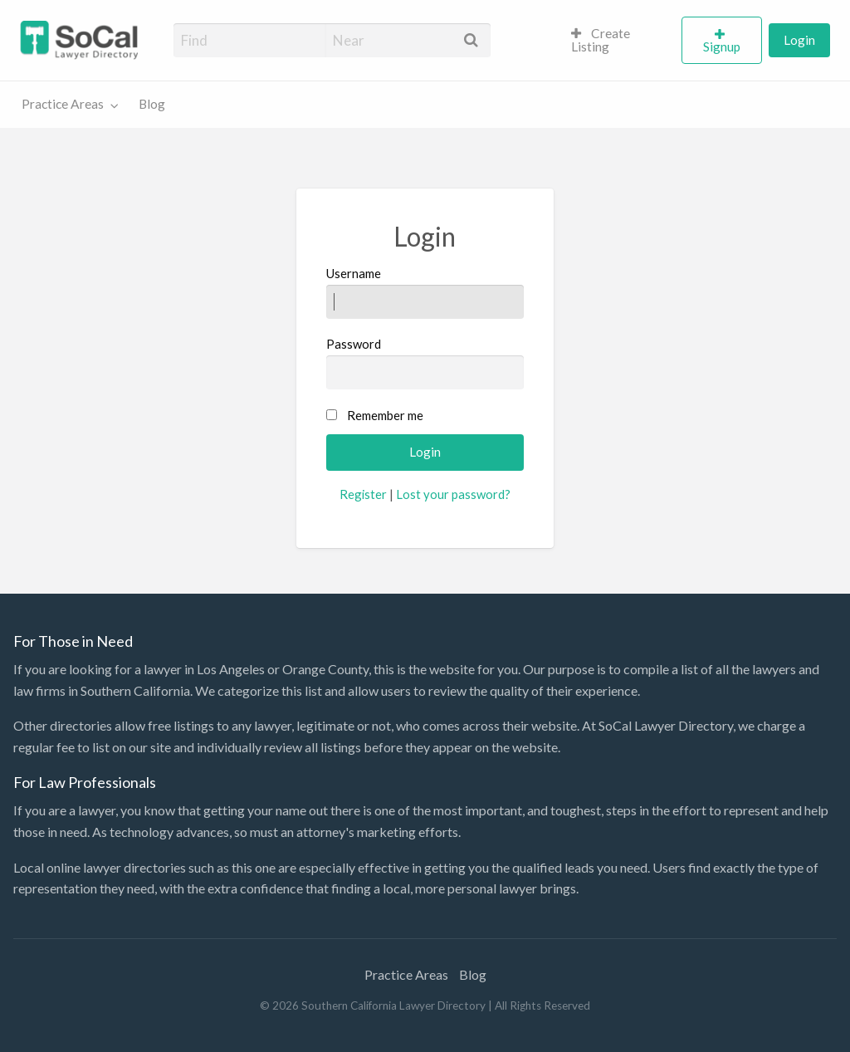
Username (424, 292)
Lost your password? (453, 494)
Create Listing (600, 40)
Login (799, 39)
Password (424, 362)
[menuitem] (619, 41)
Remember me (385, 415)
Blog (152, 103)
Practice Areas (63, 103)
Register (363, 494)
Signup (721, 46)
